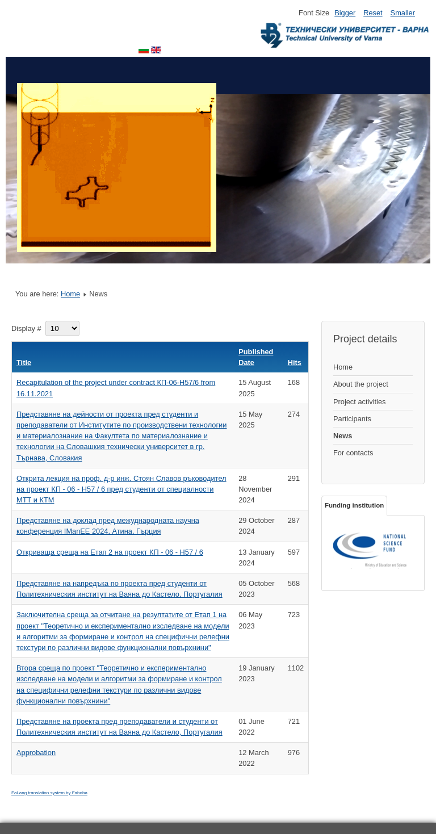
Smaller (403, 13)
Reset (372, 13)
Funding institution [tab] (354, 505)
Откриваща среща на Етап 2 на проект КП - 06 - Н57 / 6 (109, 552)
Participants (352, 418)
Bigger (344, 13)
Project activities (359, 401)
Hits (294, 362)
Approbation (36, 752)
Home (70, 294)
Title (23, 362)
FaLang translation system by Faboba (49, 792)
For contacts (353, 453)
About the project (360, 384)
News (342, 435)
